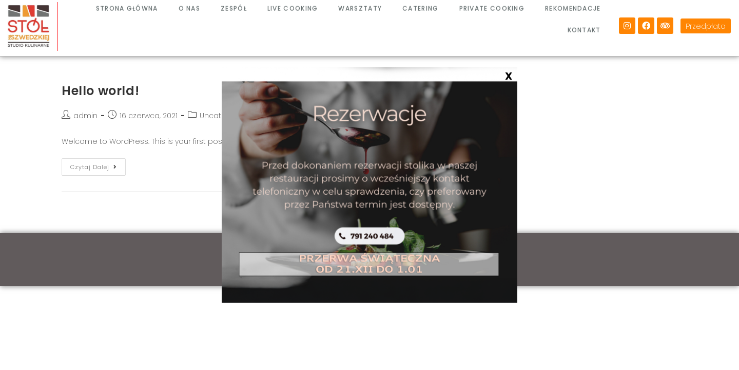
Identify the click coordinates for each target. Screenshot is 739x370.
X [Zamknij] (508, 75)
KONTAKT (584, 22)
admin (85, 115)
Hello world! (100, 90)
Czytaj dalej (98, 164)
